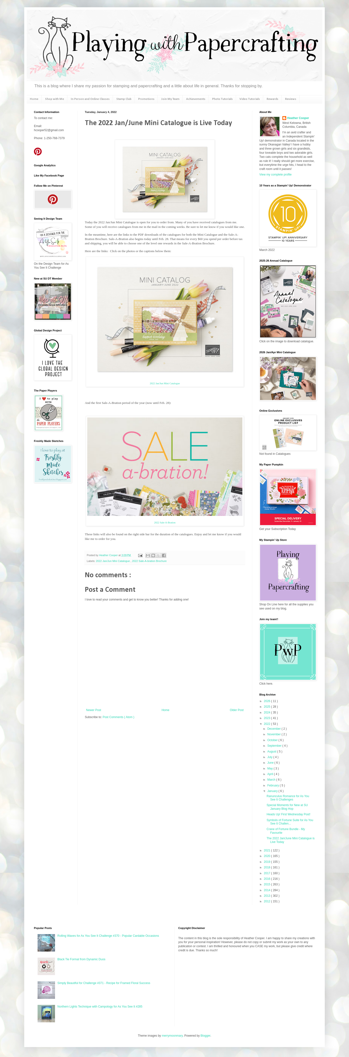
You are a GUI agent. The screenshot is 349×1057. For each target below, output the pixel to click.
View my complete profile (275, 174)
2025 (267, 706)
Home (34, 99)
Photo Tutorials (222, 99)
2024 (267, 712)
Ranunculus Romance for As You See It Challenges (288, 797)
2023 (267, 718)
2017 (267, 873)
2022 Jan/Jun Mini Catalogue (165, 383)
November (274, 734)
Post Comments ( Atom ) (118, 717)
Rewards (272, 99)
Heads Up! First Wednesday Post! (288, 814)
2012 (267, 901)
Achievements (195, 99)
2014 (267, 890)
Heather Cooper (109, 555)
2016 (267, 879)
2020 (267, 856)
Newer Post (93, 710)
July (270, 757)
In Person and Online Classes (90, 99)
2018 (267, 867)
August (272, 751)
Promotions (146, 99)
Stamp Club (123, 99)
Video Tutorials (249, 99)
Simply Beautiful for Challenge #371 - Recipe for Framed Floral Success (103, 983)
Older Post (237, 710)
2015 (267, 884)
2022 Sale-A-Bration (164, 522)
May (270, 768)
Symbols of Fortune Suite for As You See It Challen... (290, 821)
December (274, 728)
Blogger (205, 1035)
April (270, 774)
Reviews (290, 99)
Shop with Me (54, 99)
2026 (267, 701)
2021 (267, 850)
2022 (267, 724)
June (270, 762)
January (272, 791)
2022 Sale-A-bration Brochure (149, 561)
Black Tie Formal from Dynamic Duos (81, 959)
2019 (267, 862)
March (271, 779)
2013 (267, 895)
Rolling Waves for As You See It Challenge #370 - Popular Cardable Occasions (108, 935)
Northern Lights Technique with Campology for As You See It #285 (100, 1006)
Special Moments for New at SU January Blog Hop (287, 806)
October (272, 740)
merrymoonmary (172, 1035)
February (273, 785)
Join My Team (170, 99)
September (274, 745)
